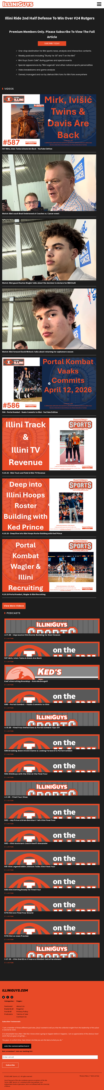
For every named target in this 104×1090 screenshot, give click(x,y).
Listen (10, 638)
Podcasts (8, 1014)
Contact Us (21, 1016)
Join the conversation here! (16, 1046)
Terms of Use (22, 1014)
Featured (8, 1006)
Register (20, 1009)
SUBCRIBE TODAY (52, 43)
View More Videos (14, 605)
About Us (20, 1006)
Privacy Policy (22, 1011)
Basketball (8, 1009)
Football (7, 1011)
